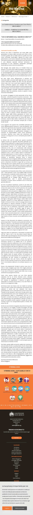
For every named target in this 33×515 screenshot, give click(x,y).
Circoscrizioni (16, 465)
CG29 (22, 3)
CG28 (16, 466)
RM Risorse (14, 16)
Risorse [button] (16, 481)
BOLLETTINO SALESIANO (14, 405)
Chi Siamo (16, 447)
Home (2, 16)
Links (16, 476)
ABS (12, 407)
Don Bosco (16, 449)
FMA (20, 407)
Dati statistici (16, 478)
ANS (1, 405)
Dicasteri (16, 462)
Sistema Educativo (16, 452)
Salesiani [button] (16, 445)
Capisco (7, 508)
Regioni (16, 463)
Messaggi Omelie (23, 16)
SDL (5, 405)
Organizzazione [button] (16, 456)
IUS (15, 407)
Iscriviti (16, 438)
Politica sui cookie (19, 508)
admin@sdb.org (16, 425)
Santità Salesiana (16, 450)
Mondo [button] (16, 471)
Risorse (8, 16)
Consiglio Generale (16, 460)
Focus (16, 475)
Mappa (16, 473)
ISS (30, 405)
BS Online (24, 405)
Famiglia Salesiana (17, 453)
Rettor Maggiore (16, 459)
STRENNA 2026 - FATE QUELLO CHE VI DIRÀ (17, 371)
